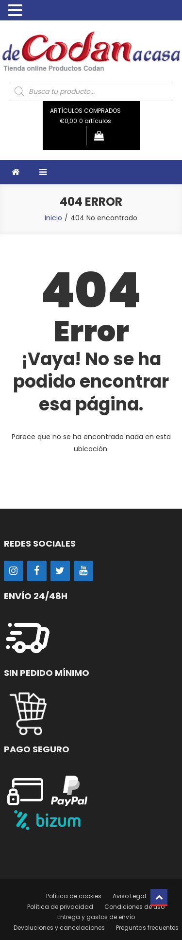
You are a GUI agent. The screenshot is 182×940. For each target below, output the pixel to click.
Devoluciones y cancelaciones (59, 927)
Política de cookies (73, 896)
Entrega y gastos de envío (96, 917)
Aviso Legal (129, 896)
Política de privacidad (60, 907)
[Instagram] (13, 571)
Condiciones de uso (134, 907)
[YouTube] (83, 571)
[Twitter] (60, 571)
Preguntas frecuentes (147, 927)
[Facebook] (37, 571)
